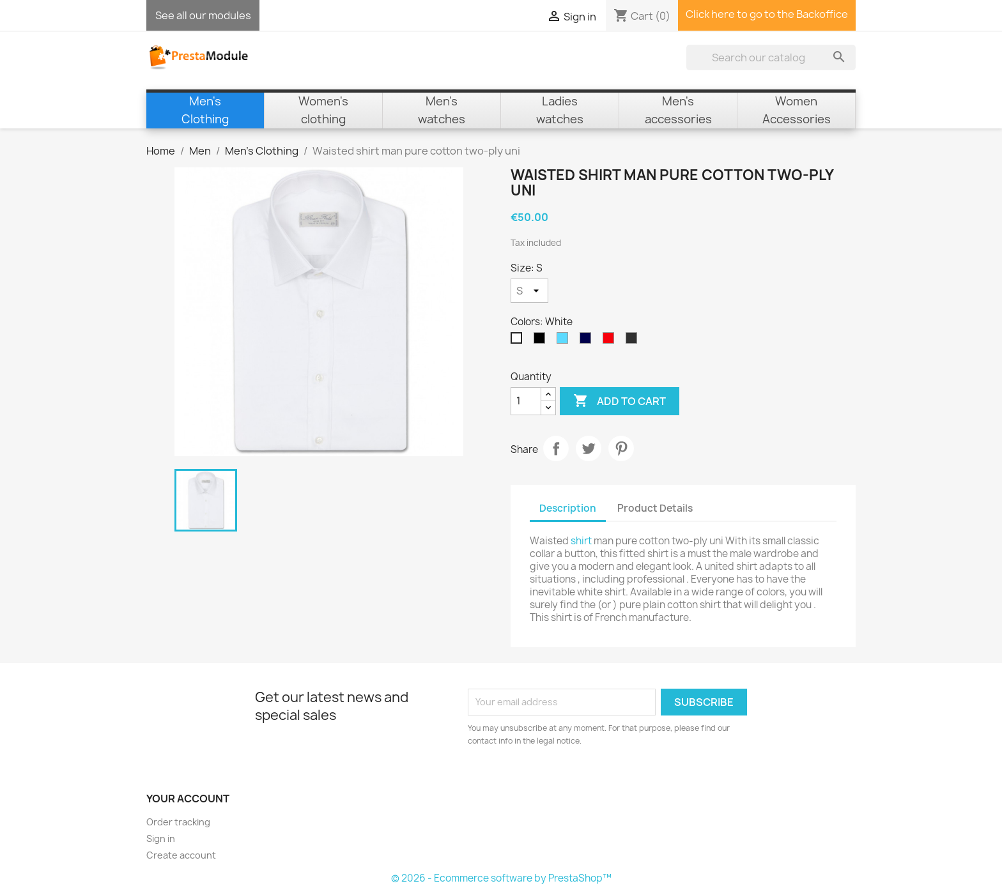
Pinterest (621, 448)
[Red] (611, 341)
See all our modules (203, 15)
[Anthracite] (634, 341)
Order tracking (178, 822)
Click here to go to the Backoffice (767, 14)
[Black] (542, 341)
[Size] (529, 291)
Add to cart (619, 401)
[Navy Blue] (588, 341)
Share (556, 448)
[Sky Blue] (565, 341)
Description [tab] (567, 508)
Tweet (588, 448)
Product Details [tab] (655, 508)
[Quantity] (526, 401)
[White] (519, 341)
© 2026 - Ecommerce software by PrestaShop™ (501, 878)
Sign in (160, 838)
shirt (581, 540)
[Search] (771, 57)
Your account (187, 799)
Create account (181, 855)
